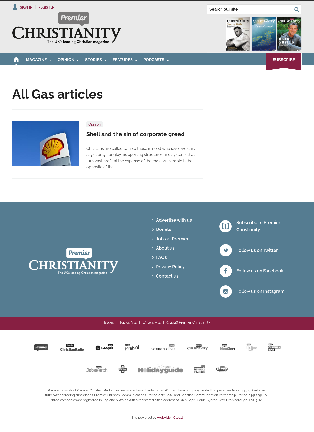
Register (46, 7)
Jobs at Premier (172, 238)
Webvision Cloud (170, 417)
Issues (109, 322)
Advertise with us (174, 220)
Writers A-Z (151, 322)
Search (297, 9)
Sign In (26, 7)
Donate (163, 229)
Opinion (94, 124)
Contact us (167, 276)
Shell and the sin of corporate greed (135, 134)
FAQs (161, 257)
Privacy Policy (170, 266)
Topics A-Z (128, 322)
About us (165, 248)
